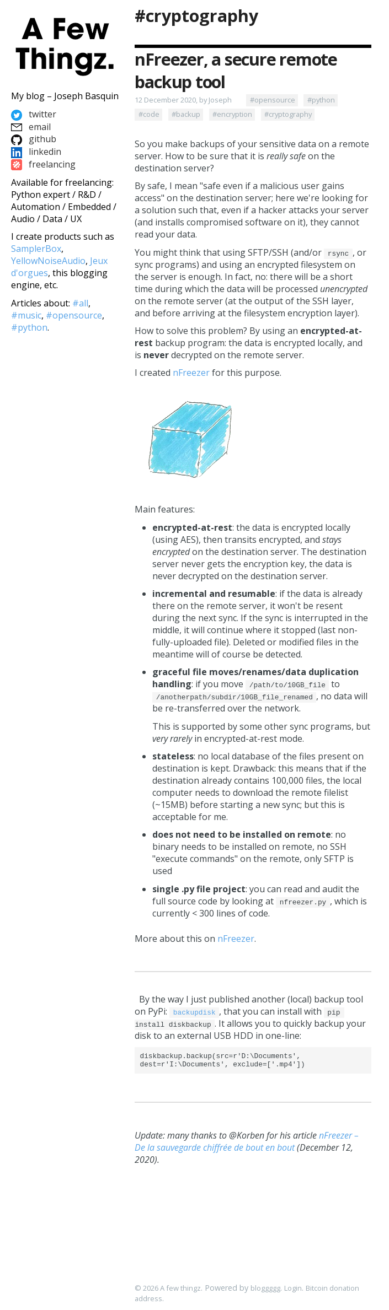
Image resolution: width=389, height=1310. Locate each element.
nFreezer (191, 372)
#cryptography (196, 15)
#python (321, 100)
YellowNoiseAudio (48, 261)
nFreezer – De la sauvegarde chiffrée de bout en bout (247, 1145)
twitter (33, 114)
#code (148, 114)
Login (293, 1288)
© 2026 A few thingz (168, 1288)
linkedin (36, 151)
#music (26, 315)
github (33, 139)
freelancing (43, 164)
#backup (186, 114)
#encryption (232, 114)
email (31, 127)
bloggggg (265, 1288)
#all (80, 303)
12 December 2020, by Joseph (183, 100)
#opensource (272, 100)
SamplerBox (36, 248)
